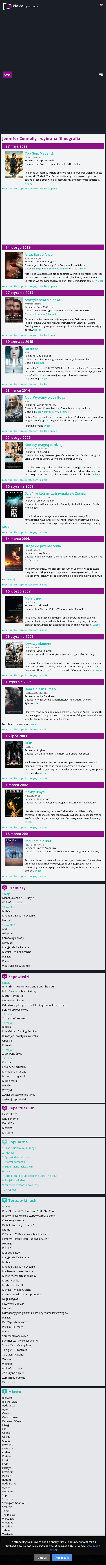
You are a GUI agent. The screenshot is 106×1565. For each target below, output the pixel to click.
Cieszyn (6, 1413)
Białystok (7, 1397)
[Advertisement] (53, 105)
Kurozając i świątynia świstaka (20, 1036)
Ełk (4, 1429)
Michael (6, 911)
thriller (82, 268)
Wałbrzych (8, 1522)
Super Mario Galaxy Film (19, 1166)
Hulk (28, 743)
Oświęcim (8, 1472)
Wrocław (7, 1526)
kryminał (40, 314)
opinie (53, 188)
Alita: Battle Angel (39, 254)
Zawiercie (7, 1534)
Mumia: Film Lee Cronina (16, 952)
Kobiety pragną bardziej (44, 444)
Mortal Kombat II (12, 995)
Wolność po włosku (13, 902)
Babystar (7, 933)
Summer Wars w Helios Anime (20, 1340)
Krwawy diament (38, 643)
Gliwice (6, 1440)
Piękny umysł (35, 792)
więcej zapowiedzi (15, 1099)
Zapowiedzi (18, 976)
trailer (43, 188)
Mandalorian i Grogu (14, 1071)
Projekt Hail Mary (15, 1180)
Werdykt (7, 1090)
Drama (6, 1229)
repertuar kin (9, 188)
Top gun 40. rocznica (14, 1018)
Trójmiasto (9, 1514)
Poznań (6, 1475)
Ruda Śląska (9, 1483)
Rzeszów (7, 1491)
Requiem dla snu (38, 841)
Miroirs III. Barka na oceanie (18, 915)
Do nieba (32, 349)
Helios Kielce (9, 1114)
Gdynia (6, 1436)
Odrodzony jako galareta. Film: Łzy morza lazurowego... (35, 1005)
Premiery (16, 887)
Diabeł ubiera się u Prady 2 (18, 898)
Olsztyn (6, 1468)
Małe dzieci (34, 598)
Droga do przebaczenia (43, 546)
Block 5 (6, 1026)
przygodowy (50, 268)
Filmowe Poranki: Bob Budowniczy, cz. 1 (26, 1238)
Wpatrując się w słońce (16, 965)
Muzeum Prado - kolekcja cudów (21, 1294)
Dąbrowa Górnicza (13, 1421)
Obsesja (7, 1040)
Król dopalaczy (11, 1252)
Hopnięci (7, 1243)
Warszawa (8, 1518)
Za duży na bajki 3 (13, 1373)
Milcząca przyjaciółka (14, 1076)
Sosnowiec (8, 1499)
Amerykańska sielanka (42, 300)
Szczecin (7, 1507)
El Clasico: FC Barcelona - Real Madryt (24, 1234)
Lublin (5, 1460)
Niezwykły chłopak (13, 1000)
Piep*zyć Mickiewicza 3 (15, 1322)
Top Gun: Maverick (39, 153)
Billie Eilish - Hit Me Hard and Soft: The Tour (28, 986)
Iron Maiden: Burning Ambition (20, 1031)
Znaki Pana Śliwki (12, 1053)
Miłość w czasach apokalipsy (19, 991)
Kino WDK (8, 1123)
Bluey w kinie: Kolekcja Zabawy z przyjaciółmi (29, 1215)
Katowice (7, 1448)
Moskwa (7, 1128)
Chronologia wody (13, 938)
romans (64, 268)
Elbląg (5, 1425)
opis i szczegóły (29, 188)
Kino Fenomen (10, 1118)
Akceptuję (62, 1557)
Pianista (7, 956)
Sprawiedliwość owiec (15, 1009)
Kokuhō (6, 1248)
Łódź (5, 1464)
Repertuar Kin (21, 1108)
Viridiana (7, 1359)
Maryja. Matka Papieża (15, 947)
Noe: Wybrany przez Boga (45, 397)
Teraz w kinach (22, 1200)
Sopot (6, 1495)
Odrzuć (42, 1557)
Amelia (6, 1206)
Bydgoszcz (8, 1405)
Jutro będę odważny (14, 1067)
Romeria (7, 1045)
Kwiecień (7, 942)
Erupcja (6, 1062)
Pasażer (7, 1085)
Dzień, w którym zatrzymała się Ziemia (55, 493)
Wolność (11, 1189)
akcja (38, 268)
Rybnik (6, 1487)
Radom (6, 1479)
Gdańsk (6, 1432)
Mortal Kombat (11, 1280)
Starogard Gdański (13, 1503)
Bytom (6, 1409)
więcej (28, 183)
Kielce (6, 1452)
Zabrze (6, 1530)
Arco (5, 928)
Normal (6, 920)
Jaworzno (7, 1444)
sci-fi (73, 268)
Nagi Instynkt (10, 1299)
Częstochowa (10, 1417)
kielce (25, 5)
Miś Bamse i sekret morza (17, 1271)
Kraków (6, 1456)
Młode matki (9, 1080)
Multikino (7, 1132)
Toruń (6, 1511)
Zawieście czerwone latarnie (18, 1094)
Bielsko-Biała (9, 1401)
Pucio (5, 961)
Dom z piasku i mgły (40, 689)
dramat (51, 314)
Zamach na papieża (13, 1377)
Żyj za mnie (9, 1382)
